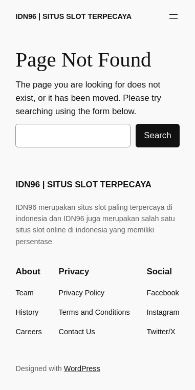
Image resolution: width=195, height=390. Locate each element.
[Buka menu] (173, 16)
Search (157, 135)
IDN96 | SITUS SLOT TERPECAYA (73, 16)
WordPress (82, 368)
